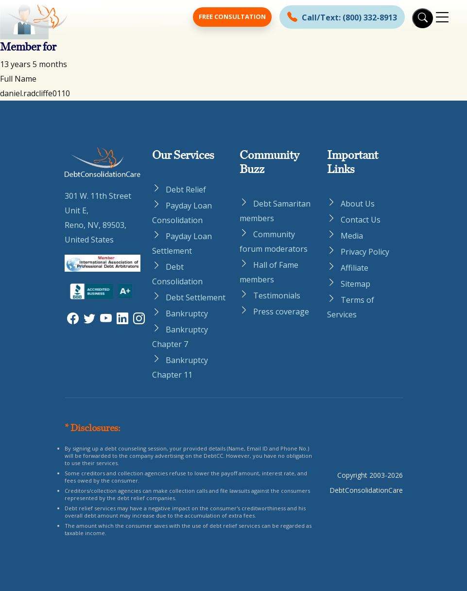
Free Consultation (232, 16)
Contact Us (361, 219)
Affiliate (354, 267)
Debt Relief (186, 189)
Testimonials (276, 295)
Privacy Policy (365, 251)
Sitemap (355, 283)
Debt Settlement (195, 297)
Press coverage (281, 311)
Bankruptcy (187, 313)
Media (352, 235)
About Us (358, 203)
